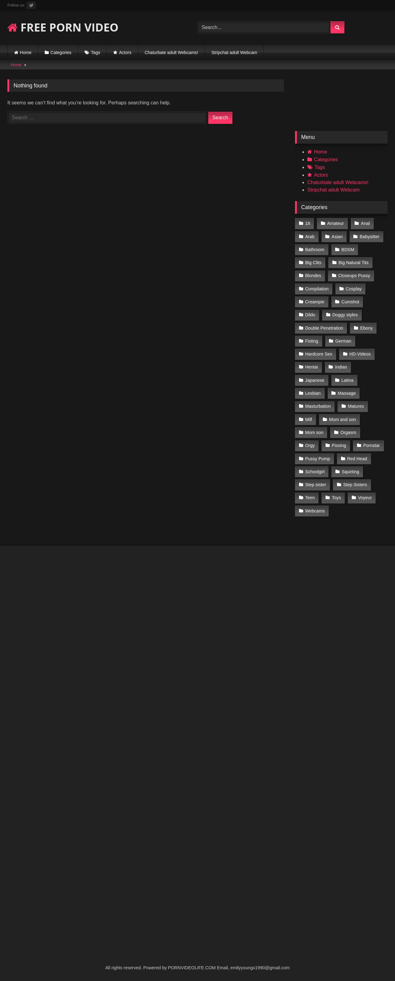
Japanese (314, 380)
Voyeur (365, 497)
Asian (337, 236)
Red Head (357, 458)
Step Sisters (355, 484)
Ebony (366, 328)
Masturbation (318, 406)
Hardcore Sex (318, 354)
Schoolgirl (315, 471)
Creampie (314, 301)
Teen (310, 497)
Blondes (313, 275)
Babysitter (370, 236)
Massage (347, 393)
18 (307, 223)
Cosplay (354, 288)
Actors (125, 52)
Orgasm (348, 432)
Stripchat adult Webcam (234, 52)
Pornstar (371, 445)
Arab (309, 236)
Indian (341, 366)
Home (25, 52)
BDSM (347, 249)
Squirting (350, 471)
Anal (365, 223)
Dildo (310, 314)
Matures (356, 406)
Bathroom (314, 249)
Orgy (310, 445)
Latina (347, 380)
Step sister (315, 484)
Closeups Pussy (354, 275)
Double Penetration (324, 328)
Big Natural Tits (354, 262)
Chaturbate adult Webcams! (171, 52)
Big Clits (313, 262)
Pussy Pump (317, 458)
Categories (61, 52)
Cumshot (350, 301)
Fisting (311, 341)
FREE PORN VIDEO (62, 27)
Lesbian (313, 393)
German (343, 341)
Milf (308, 419)
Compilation (317, 288)
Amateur (335, 223)
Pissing (339, 445)
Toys (336, 497)
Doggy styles (345, 314)
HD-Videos (360, 354)
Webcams (315, 510)
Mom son (314, 432)
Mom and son (342, 419)
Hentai (311, 366)
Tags (95, 52)
